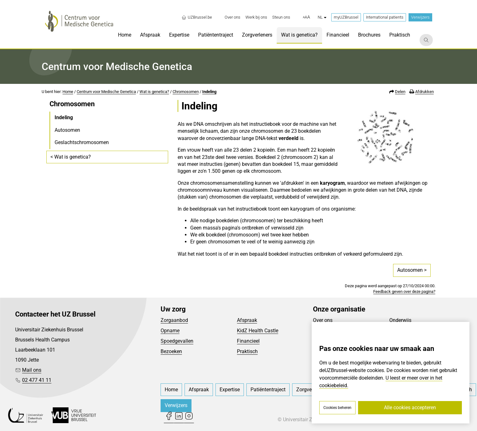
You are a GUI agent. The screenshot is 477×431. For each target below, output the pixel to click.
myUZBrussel (346, 17)
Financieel (248, 341)
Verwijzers (420, 17)
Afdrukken (424, 91)
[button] (306, 17)
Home (67, 91)
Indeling (209, 91)
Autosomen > (412, 270)
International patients (384, 17)
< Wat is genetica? (70, 157)
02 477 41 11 (36, 380)
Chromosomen (186, 91)
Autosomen (67, 130)
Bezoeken (171, 351)
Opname (170, 331)
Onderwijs (400, 320)
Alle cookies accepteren (410, 408)
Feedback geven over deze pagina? (404, 291)
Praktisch (247, 351)
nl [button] (322, 17)
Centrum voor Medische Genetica (106, 91)
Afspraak (247, 320)
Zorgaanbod (174, 320)
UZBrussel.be (196, 17)
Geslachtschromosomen (82, 142)
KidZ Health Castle (257, 331)
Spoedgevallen (177, 341)
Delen (400, 91)
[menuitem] (232, 17)
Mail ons (31, 370)
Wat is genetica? (154, 91)
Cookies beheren (337, 407)
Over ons (323, 320)
